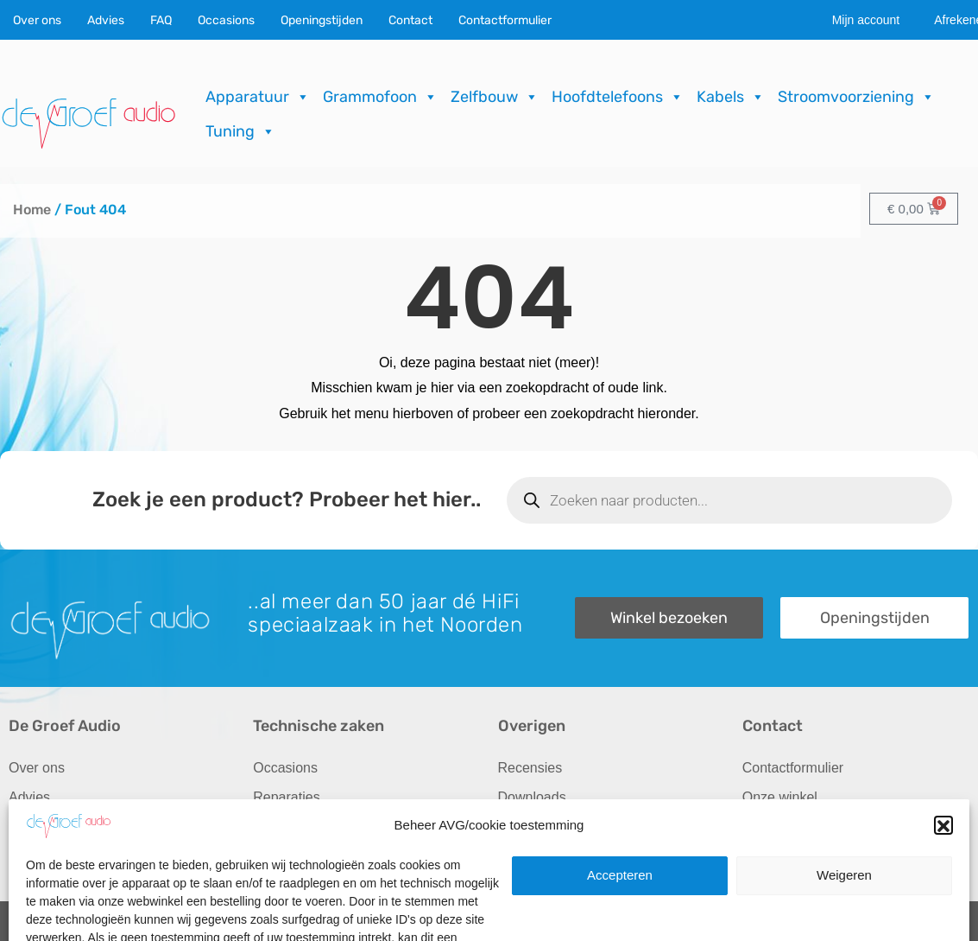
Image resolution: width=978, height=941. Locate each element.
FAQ (161, 20)
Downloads (532, 797)
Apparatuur (257, 96)
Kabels (731, 96)
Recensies (530, 767)
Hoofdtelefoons (618, 96)
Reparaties (286, 797)
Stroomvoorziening (856, 96)
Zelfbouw (495, 96)
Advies (105, 20)
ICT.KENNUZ (934, 923)
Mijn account (866, 20)
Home (32, 209)
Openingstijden (322, 20)
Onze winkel (779, 797)
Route (760, 856)
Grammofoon (380, 96)
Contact (410, 20)
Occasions (226, 20)
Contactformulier (505, 20)
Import (272, 826)
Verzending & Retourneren (579, 826)
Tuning (240, 131)
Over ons (37, 20)
